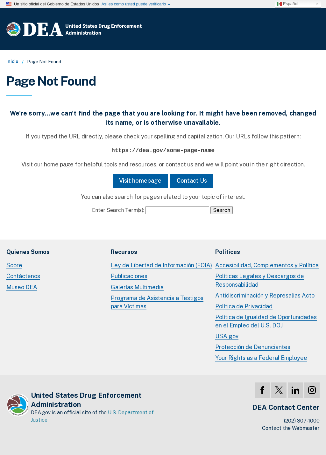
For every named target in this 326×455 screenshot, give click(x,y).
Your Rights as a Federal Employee (261, 357)
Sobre (14, 265)
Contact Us (192, 180)
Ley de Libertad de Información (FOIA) (161, 265)
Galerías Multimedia (137, 287)
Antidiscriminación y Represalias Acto (265, 295)
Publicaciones (129, 276)
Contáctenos (23, 276)
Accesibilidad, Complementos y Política (267, 265)
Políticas (227, 251)
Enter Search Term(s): (118, 210)
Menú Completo (313, 30)
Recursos (124, 251)
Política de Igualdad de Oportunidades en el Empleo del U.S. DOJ (266, 321)
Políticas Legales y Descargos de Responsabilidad (259, 280)
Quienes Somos (28, 251)
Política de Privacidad (244, 306)
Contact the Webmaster (291, 428)
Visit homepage (140, 180)
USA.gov (226, 336)
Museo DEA (21, 287)
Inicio (12, 61)
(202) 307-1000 (302, 421)
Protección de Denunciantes (252, 347)
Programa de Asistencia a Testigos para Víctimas (157, 302)
